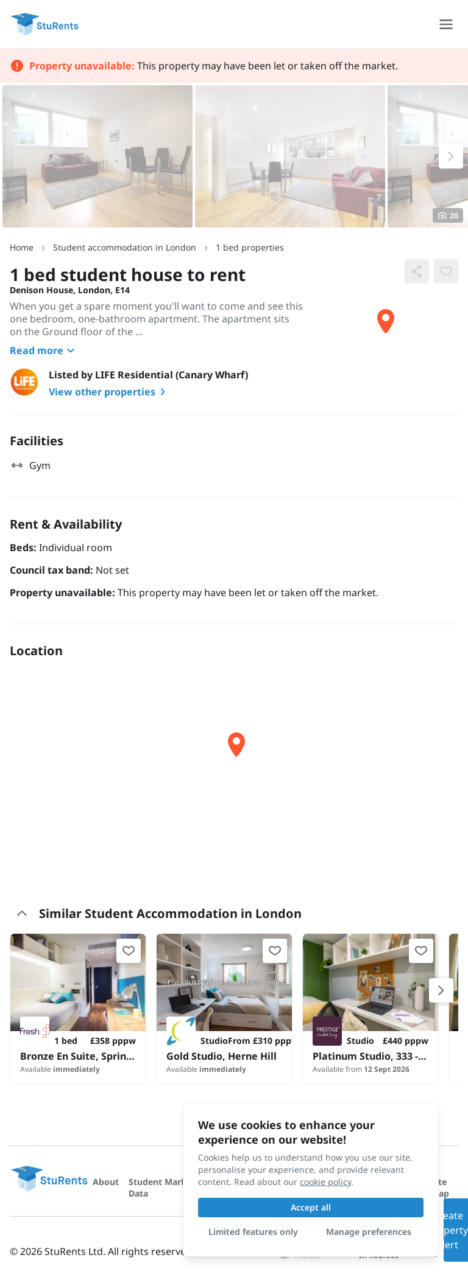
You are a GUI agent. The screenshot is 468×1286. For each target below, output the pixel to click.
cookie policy (325, 1181)
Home (22, 247)
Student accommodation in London (124, 247)
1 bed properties (250, 247)
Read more (44, 350)
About (106, 1181)
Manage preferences (368, 1231)
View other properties (109, 391)
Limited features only (253, 1231)
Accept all (311, 1207)
